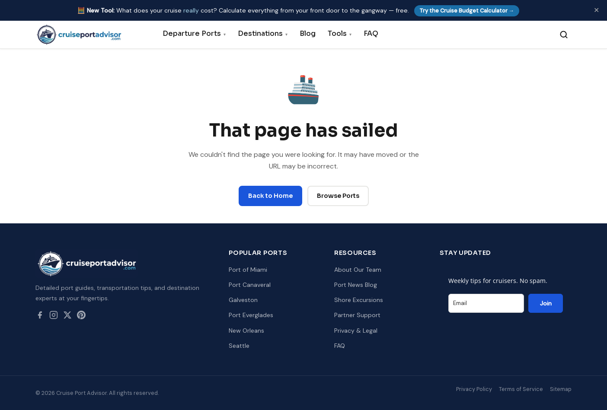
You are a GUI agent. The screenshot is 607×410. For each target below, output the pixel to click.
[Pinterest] (81, 317)
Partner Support (357, 315)
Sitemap (561, 389)
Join (546, 303)
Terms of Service (521, 389)
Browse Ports (338, 196)
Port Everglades (251, 315)
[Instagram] (53, 317)
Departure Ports (194, 33)
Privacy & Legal (355, 330)
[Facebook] (39, 317)
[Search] (564, 34)
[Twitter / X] (67, 317)
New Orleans (246, 330)
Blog (308, 33)
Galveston (243, 300)
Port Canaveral (250, 285)
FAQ (371, 33)
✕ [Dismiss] (596, 10)
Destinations (263, 33)
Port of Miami (248, 269)
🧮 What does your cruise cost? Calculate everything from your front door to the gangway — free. (298, 10)
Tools (339, 33)
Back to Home (270, 196)
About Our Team (357, 269)
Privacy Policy (474, 389)
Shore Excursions (358, 300)
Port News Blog (355, 285)
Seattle (239, 346)
